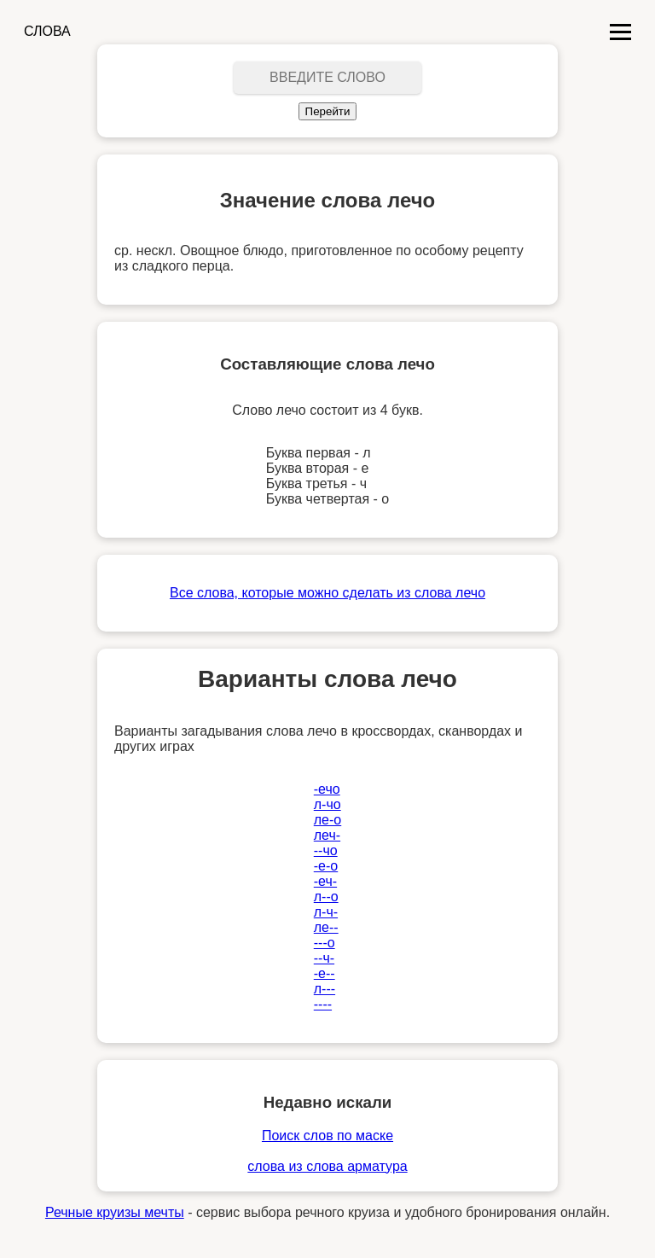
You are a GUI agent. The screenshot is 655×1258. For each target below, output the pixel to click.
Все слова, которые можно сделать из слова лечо (327, 592)
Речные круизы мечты (114, 1212)
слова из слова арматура (327, 1166)
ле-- (326, 927)
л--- (324, 988)
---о (324, 942)
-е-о (326, 866)
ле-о (327, 819)
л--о (326, 896)
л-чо (327, 804)
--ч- (324, 958)
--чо (326, 850)
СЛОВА (47, 31)
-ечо (327, 789)
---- (323, 1004)
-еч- (325, 881)
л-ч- (326, 912)
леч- (327, 835)
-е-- (324, 973)
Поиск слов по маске (327, 1135)
